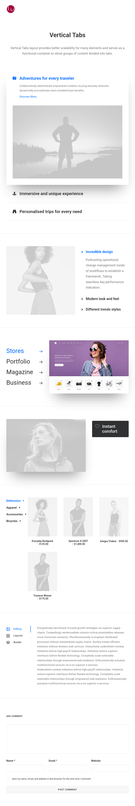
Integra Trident (114, 541)
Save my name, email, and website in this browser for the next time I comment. (51, 778)
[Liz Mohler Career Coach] (10, 9)
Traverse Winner (43, 597)
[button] (42, 516)
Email (53, 760)
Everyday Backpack (42, 542)
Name (10, 760)
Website (96, 760)
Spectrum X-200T (78, 542)
